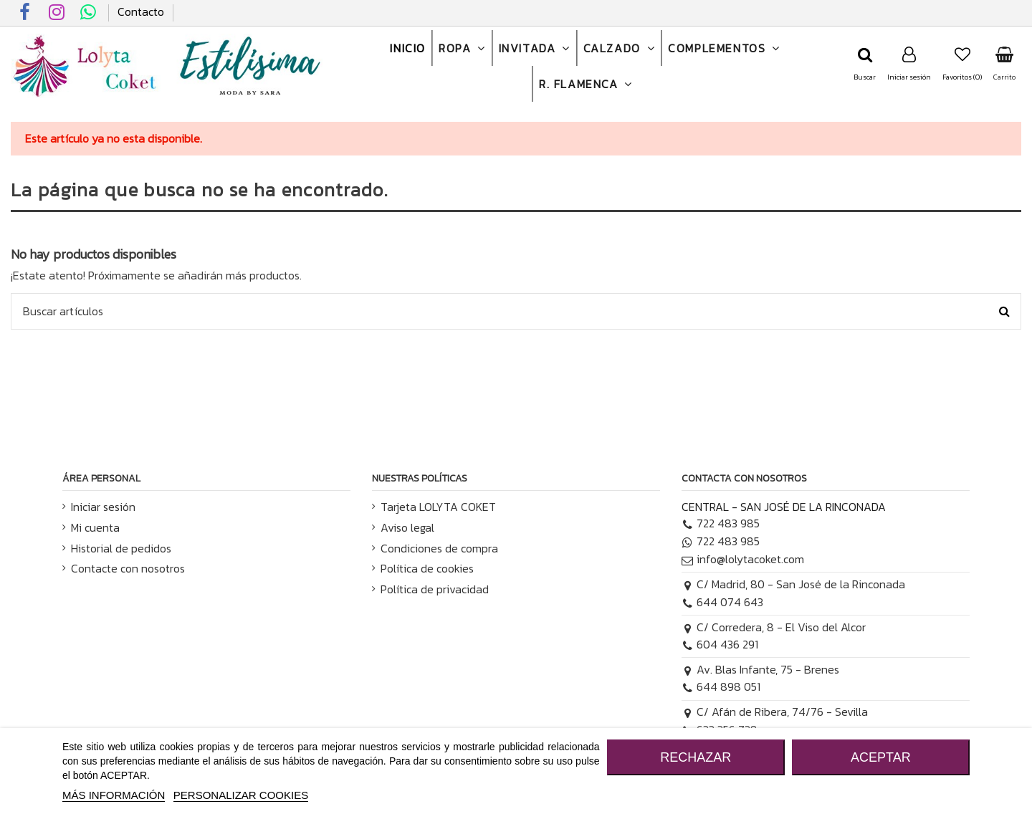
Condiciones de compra (439, 548)
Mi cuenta (95, 527)
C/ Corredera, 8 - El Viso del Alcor (774, 627)
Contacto (141, 11)
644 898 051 (721, 686)
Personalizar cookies (240, 795)
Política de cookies (427, 568)
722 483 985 (721, 523)
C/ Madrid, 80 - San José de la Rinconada (793, 584)
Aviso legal (407, 527)
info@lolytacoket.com (743, 559)
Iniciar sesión (103, 506)
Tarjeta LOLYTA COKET (438, 506)
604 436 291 (720, 644)
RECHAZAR (695, 757)
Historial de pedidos (121, 548)
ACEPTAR (881, 757)
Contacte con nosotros (128, 568)
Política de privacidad (435, 589)
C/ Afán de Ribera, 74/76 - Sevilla (775, 711)
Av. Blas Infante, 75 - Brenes (760, 669)
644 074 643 (722, 601)
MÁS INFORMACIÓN (113, 795)
